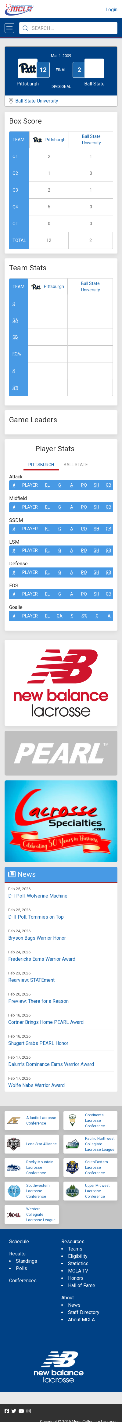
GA (15, 320)
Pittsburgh (55, 139)
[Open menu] (9, 28)
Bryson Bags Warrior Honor (37, 938)
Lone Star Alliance (41, 1144)
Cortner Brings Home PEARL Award (46, 1022)
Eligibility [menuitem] (78, 1256)
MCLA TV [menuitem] (78, 1271)
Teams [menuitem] (75, 1249)
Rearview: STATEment (31, 980)
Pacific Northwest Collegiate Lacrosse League (100, 1144)
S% (16, 387)
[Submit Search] (25, 28)
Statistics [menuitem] (78, 1263)
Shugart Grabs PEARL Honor (38, 1043)
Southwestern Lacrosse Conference (38, 1191)
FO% (17, 353)
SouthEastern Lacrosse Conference (96, 1167)
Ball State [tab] (76, 464)
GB (15, 337)
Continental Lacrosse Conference (95, 1120)
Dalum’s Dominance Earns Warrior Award (51, 1064)
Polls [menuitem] (21, 1268)
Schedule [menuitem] (19, 1241)
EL (47, 485)
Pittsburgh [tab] (41, 464)
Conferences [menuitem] (23, 1280)
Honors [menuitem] (76, 1278)
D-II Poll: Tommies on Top (36, 917)
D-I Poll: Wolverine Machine (37, 896)
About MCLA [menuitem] (81, 1320)
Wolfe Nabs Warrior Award (36, 1085)
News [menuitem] (74, 1305)
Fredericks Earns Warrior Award (41, 959)
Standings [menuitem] (26, 1261)
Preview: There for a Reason (38, 1001)
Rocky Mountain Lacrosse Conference (39, 1167)
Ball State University (36, 101)
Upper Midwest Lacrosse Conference (97, 1191)
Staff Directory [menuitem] (83, 1312)
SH (96, 485)
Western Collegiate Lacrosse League (41, 1214)
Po (84, 485)
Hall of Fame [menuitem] (81, 1285)
